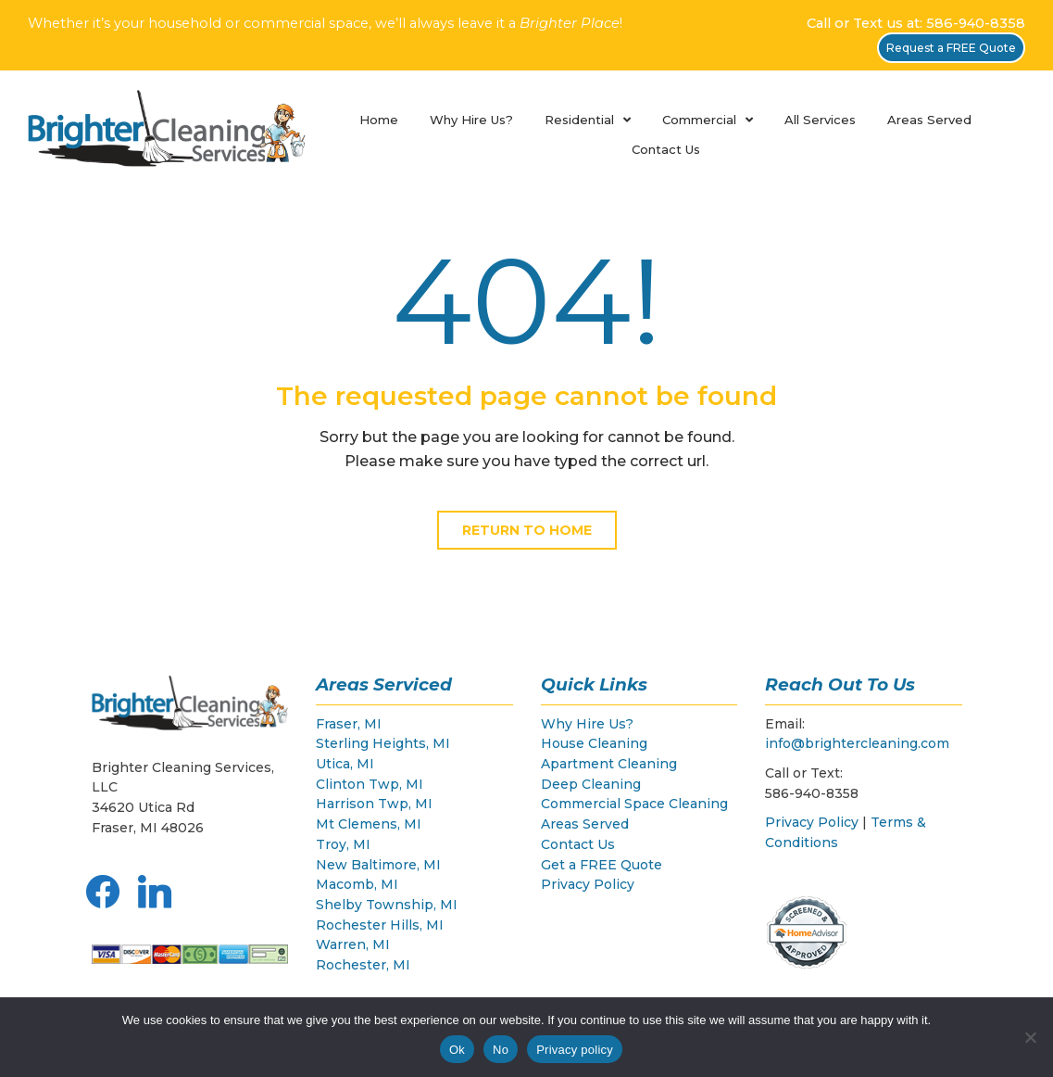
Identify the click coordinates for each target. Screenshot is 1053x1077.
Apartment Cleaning (609, 763)
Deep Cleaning (591, 784)
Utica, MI (345, 763)
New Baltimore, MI (378, 864)
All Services (820, 119)
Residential (579, 119)
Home (378, 119)
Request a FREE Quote (951, 48)
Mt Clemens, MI (368, 824)
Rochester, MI (363, 965)
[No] (1030, 1037)
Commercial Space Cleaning (634, 803)
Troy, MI (343, 844)
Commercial (699, 119)
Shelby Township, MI (387, 904)
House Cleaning (594, 743)
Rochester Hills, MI (380, 925)
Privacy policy (574, 1050)
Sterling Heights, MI (383, 743)
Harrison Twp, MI (374, 803)
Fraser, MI (349, 724)
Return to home (527, 530)
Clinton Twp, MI (369, 784)
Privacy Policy (587, 884)
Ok (457, 1050)
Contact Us (666, 149)
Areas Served (929, 119)
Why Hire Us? (471, 119)
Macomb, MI (357, 884)
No (500, 1050)
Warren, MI (353, 944)
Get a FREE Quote (601, 864)
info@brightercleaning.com (857, 743)
